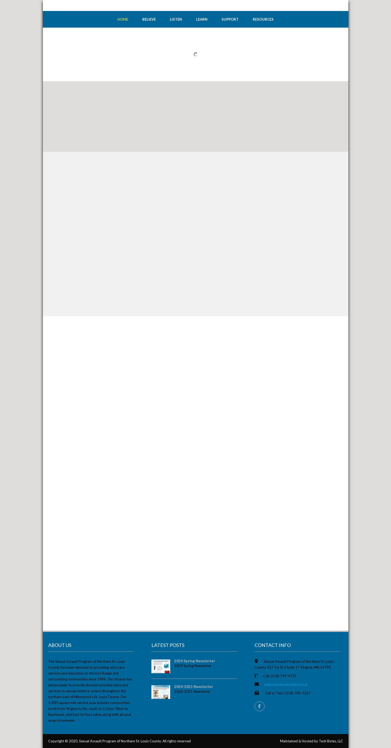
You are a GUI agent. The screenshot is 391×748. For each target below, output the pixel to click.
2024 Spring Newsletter (194, 661)
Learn (201, 19)
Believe (149, 19)
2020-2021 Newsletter (193, 686)
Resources (263, 19)
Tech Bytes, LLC (331, 741)
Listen (176, 19)
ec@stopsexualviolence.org (285, 684)
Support (230, 19)
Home (122, 19)
